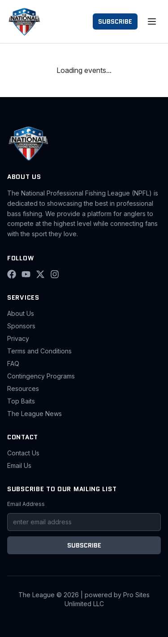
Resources (23, 388)
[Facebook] (11, 274)
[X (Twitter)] (40, 274)
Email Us (19, 465)
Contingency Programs (41, 376)
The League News (34, 413)
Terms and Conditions (39, 351)
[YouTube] (26, 274)
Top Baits (21, 401)
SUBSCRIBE (115, 21)
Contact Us (23, 453)
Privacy (18, 338)
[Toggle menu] (152, 21)
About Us (20, 313)
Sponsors (21, 326)
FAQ (13, 363)
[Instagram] (54, 274)
